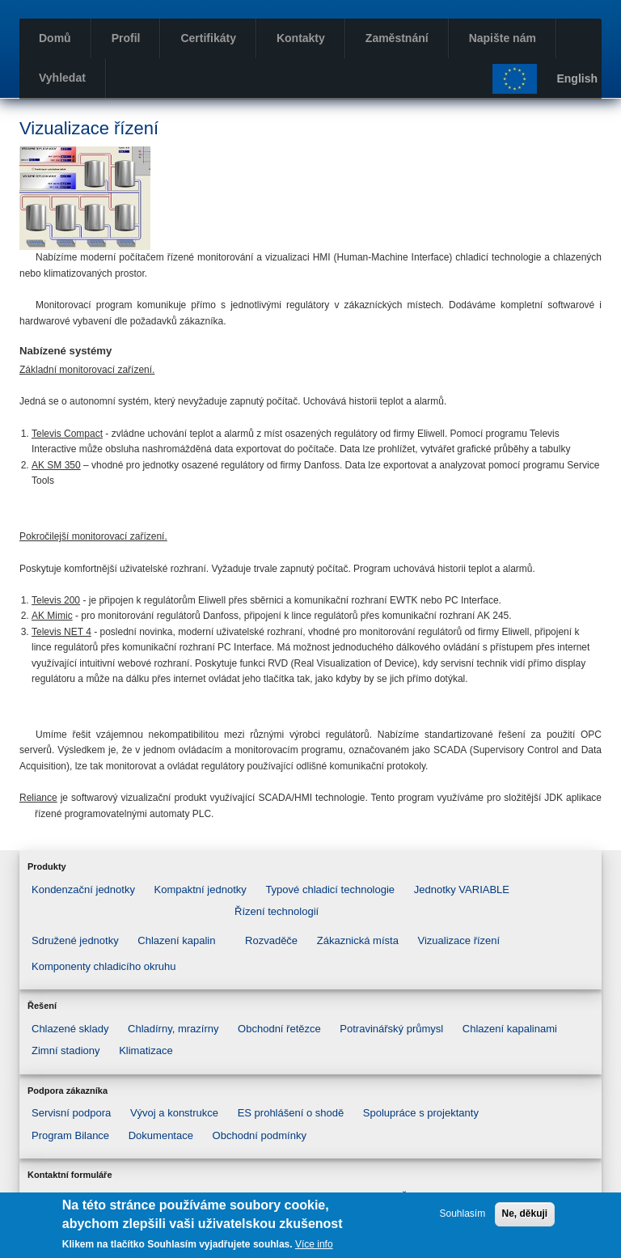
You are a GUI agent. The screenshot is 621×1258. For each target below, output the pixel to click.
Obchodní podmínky (259, 1135)
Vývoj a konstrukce (174, 1113)
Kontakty (301, 38)
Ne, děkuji (525, 1214)
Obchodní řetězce (279, 1029)
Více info (314, 1244)
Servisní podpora (71, 1113)
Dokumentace (161, 1135)
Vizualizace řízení (459, 940)
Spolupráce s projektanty (421, 1113)
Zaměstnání (397, 38)
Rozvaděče (271, 940)
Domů (55, 38)
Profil (126, 38)
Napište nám (502, 38)
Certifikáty (207, 38)
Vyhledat (62, 77)
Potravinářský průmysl (391, 1029)
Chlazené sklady (70, 1029)
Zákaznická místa (358, 940)
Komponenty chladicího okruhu (104, 966)
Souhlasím (462, 1214)
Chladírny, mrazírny (173, 1029)
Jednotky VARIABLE (461, 889)
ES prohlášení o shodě (291, 1113)
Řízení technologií (276, 911)
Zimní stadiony (66, 1050)
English (577, 78)
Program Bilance (70, 1135)
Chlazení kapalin (176, 940)
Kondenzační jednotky (83, 889)
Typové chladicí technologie (330, 889)
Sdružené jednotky (75, 940)
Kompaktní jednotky (200, 889)
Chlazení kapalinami (510, 1029)
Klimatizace (145, 1050)
